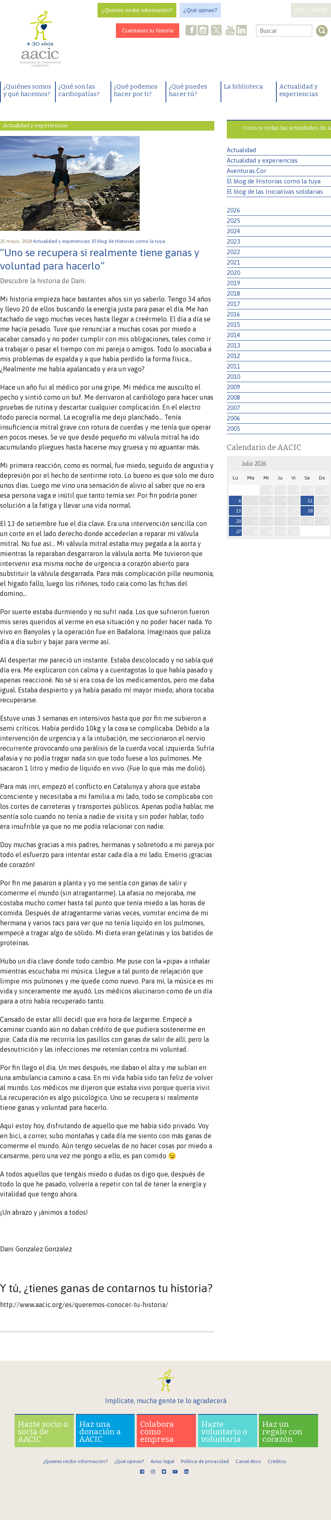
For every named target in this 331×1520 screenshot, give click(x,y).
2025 (233, 220)
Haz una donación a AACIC (100, 1431)
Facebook (191, 31)
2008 (233, 397)
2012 (233, 355)
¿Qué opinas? (200, 10)
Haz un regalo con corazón (282, 1431)
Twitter (216, 31)
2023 (233, 241)
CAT (300, 10)
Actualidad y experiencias (298, 90)
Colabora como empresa (157, 1431)
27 (238, 531)
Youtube (230, 31)
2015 (233, 324)
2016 (233, 314)
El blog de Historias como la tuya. (130, 241)
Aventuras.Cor (246, 170)
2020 (233, 272)
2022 (233, 251)
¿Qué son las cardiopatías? (79, 90)
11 (310, 501)
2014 (233, 335)
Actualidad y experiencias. (62, 241)
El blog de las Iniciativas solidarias (275, 191)
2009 (233, 387)
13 (238, 511)
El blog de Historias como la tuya (274, 181)
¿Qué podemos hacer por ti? (136, 90)
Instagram (204, 31)
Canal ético (248, 1461)
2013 (233, 345)
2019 (233, 283)
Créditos (277, 1461)
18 (310, 511)
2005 (233, 428)
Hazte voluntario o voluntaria (224, 1431)
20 (238, 521)
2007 (233, 407)
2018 (233, 293)
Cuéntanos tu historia (147, 30)
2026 (233, 210)
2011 (233, 366)
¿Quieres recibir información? (137, 10)
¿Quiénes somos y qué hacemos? (27, 90)
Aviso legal (162, 1461)
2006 (233, 418)
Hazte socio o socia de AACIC (43, 1431)
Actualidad (241, 149)
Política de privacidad (205, 1461)
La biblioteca (243, 86)
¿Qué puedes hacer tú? (188, 90)
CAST (320, 10)
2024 (233, 231)
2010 (233, 376)
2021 (233, 262)
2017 (233, 303)
